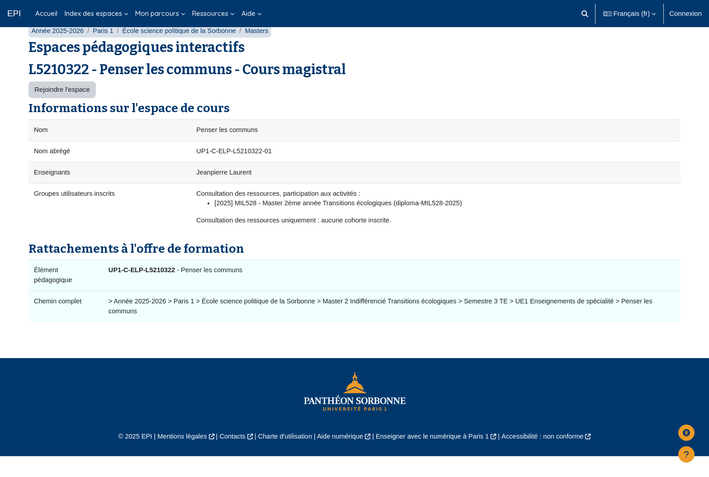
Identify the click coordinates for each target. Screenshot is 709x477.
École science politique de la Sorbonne (183, 48)
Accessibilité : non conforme (548, 457)
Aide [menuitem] (248, 13)
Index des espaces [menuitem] (93, 13)
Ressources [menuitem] (210, 13)
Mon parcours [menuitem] (157, 13)
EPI (14, 13)
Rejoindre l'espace (62, 107)
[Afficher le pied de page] (686, 454)
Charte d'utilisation (283, 457)
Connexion (685, 13)
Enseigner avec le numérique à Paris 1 (435, 457)
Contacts (228, 457)
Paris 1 (105, 48)
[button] (585, 13)
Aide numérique (339, 457)
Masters (262, 48)
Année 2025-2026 (58, 48)
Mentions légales (176, 457)
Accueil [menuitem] (46, 13)
